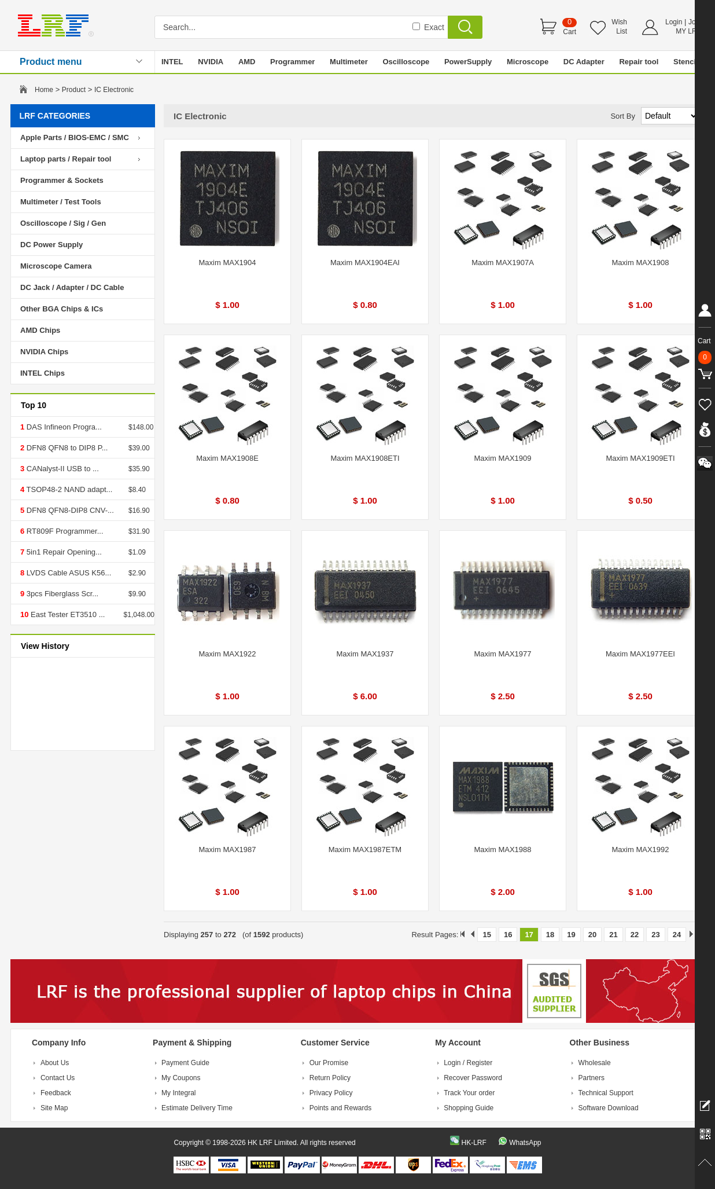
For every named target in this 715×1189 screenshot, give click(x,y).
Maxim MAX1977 (503, 653)
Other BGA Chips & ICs (61, 308)
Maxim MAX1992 (640, 849)
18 (550, 934)
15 (486, 934)
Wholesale (594, 1063)
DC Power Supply (51, 244)
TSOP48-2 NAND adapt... (68, 489)
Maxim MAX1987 (227, 849)
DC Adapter (584, 61)
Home (44, 90)
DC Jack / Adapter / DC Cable (72, 287)
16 (508, 934)
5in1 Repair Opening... (63, 552)
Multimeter (349, 61)
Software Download (608, 1108)
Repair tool (638, 61)
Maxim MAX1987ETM (365, 849)
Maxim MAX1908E (227, 458)
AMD (247, 61)
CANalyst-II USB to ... (61, 468)
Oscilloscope (405, 61)
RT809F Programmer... (63, 531)
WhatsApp (525, 1143)
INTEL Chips (42, 373)
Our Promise (328, 1063)
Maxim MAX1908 (640, 262)
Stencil (685, 61)
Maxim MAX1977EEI (640, 653)
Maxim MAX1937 (365, 653)
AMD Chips (40, 330)
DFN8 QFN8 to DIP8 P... (66, 447)
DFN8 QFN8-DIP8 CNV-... (69, 510)
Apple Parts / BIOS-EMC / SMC (74, 137)
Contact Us (57, 1078)
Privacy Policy (331, 1093)
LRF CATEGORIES (55, 115)
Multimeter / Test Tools (60, 201)
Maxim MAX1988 (503, 849)
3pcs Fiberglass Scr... (61, 593)
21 (613, 934)
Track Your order (469, 1093)
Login (673, 22)
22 (635, 934)
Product (74, 90)
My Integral (178, 1093)
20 (592, 934)
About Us (54, 1063)
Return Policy (330, 1078)
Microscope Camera (56, 266)
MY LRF (688, 31)
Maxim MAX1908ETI (364, 458)
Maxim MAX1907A (502, 262)
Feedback (55, 1093)
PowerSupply (468, 61)
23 (655, 934)
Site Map (54, 1108)
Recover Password (473, 1078)
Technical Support (605, 1093)
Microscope (527, 61)
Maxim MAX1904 (227, 262)
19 (571, 934)
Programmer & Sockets (62, 180)
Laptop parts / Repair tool (65, 159)
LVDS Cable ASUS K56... (67, 572)
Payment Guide (185, 1063)
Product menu (51, 62)
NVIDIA (210, 61)
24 (677, 934)
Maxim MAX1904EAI (365, 262)
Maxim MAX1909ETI (640, 458)
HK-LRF (473, 1143)
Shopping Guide (468, 1108)
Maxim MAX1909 (503, 458)
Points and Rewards (340, 1108)
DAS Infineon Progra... (63, 427)
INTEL (172, 61)
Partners (591, 1078)
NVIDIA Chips (44, 351)
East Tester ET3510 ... (66, 614)
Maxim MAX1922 (227, 653)
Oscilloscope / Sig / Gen (63, 223)
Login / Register (468, 1063)
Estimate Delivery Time (197, 1108)
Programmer (292, 61)
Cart (569, 32)
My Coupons (180, 1078)
